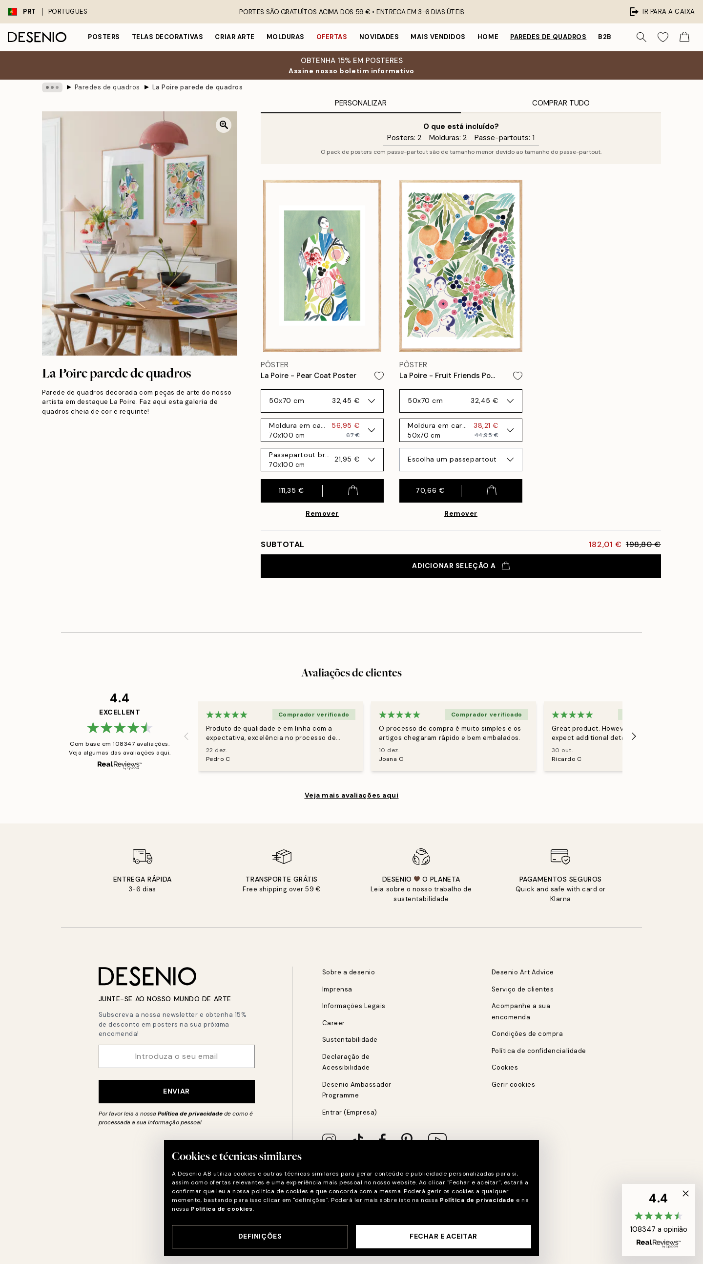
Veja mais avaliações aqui (352, 795)
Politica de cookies (222, 1209)
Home (487, 37)
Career (333, 1023)
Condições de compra (527, 1034)
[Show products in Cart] (684, 37)
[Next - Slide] (634, 736)
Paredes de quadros (548, 37)
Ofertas (332, 37)
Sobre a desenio (348, 972)
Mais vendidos (438, 37)
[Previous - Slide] (186, 736)
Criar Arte (234, 37)
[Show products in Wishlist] (663, 37)
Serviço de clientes (523, 989)
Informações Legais (354, 1006)
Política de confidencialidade (539, 1051)
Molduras (286, 37)
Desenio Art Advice (523, 972)
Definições (260, 1236)
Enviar (176, 1091)
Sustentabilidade (350, 1039)
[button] (658, 1220)
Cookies (505, 1067)
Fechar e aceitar (443, 1236)
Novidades (379, 37)
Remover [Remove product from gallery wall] (322, 513)
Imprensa (337, 989)
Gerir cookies (514, 1084)
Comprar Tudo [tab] (561, 103)
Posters (104, 37)
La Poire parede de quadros (197, 87)
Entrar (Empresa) (349, 1112)
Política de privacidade (190, 1113)
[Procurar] (641, 37)
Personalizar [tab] (361, 103)
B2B (605, 37)
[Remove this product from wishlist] (379, 376)
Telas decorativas (168, 37)
